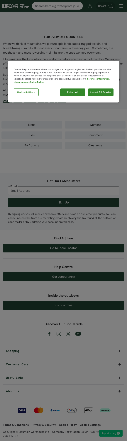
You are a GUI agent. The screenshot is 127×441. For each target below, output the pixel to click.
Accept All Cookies (100, 92)
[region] (63, 82)
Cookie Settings (26, 92)
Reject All (72, 92)
